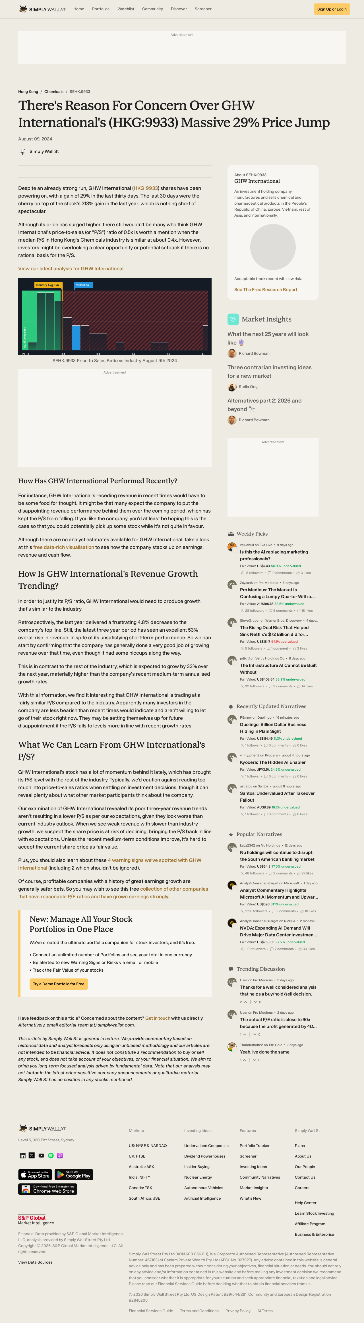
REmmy (246, 717)
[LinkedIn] (22, 1156)
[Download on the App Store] (35, 1175)
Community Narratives (260, 1177)
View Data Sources (35, 1262)
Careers (302, 1187)
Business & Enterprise (314, 1234)
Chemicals (53, 91)
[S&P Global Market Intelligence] (36, 1219)
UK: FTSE (137, 1156)
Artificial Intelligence (202, 1198)
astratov (246, 786)
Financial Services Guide (151, 1311)
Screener (248, 1156)
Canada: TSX (140, 1187)
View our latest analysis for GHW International (70, 269)
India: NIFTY (139, 1177)
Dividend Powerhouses (205, 1156)
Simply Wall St (44, 151)
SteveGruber (250, 621)
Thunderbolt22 (251, 1045)
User (243, 980)
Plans (300, 1145)
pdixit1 (245, 658)
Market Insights (254, 1187)
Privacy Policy (238, 1311)
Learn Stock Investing (314, 1213)
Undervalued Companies (206, 1145)
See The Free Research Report (265, 289)
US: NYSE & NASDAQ (148, 1145)
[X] (31, 1155)
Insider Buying (197, 1166)
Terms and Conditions (199, 1311)
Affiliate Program (310, 1224)
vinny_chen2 (249, 755)
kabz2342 (247, 845)
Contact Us (305, 1177)
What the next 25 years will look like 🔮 (268, 338)
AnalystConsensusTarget (259, 883)
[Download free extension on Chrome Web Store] (47, 1189)
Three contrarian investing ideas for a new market (270, 371)
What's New (250, 1198)
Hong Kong (28, 91)
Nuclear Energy (198, 1177)
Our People (305, 1166)
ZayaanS (246, 583)
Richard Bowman (254, 353)
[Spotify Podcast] (50, 1156)
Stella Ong (248, 386)
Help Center (306, 1202)
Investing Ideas (253, 1166)
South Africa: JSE (144, 1198)
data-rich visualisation (64, 547)
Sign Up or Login (332, 9)
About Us (303, 1156)
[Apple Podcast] (59, 1156)
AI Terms (265, 1311)
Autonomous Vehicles (203, 1187)
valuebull (247, 545)
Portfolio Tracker (255, 1145)
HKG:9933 (146, 188)
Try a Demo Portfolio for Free (58, 984)
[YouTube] (41, 1156)
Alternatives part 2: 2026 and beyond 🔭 (265, 404)
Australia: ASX (141, 1166)
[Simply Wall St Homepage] (42, 9)
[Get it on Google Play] (74, 1175)
